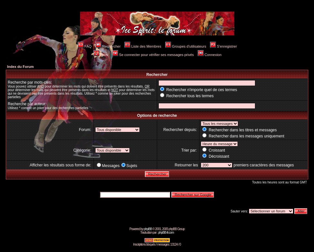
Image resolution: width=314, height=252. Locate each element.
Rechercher (108, 46)
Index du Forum (20, 67)
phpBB (148, 229)
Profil (101, 55)
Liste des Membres (143, 46)
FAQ (85, 46)
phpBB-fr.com (166, 232)
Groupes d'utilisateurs (185, 46)
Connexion (210, 55)
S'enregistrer (223, 46)
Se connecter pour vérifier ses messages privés (153, 55)
